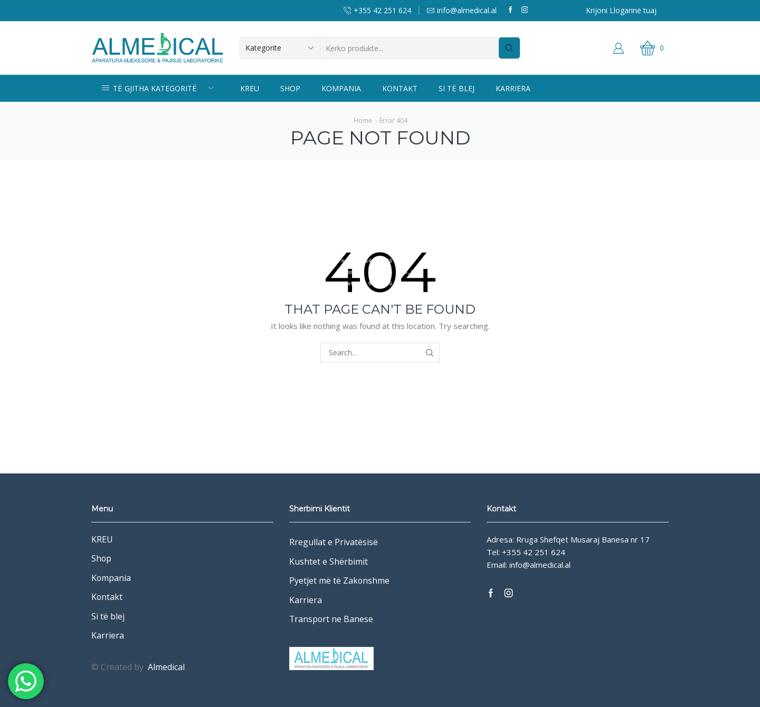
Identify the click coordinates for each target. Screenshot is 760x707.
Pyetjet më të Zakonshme (339, 580)
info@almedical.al (540, 564)
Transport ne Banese (331, 619)
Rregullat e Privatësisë (333, 542)
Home (363, 120)
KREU (249, 88)
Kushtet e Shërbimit (328, 561)
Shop (290, 88)
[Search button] (509, 48)
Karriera (513, 88)
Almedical (166, 667)
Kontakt (399, 88)
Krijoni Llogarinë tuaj (621, 10)
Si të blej (456, 88)
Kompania (341, 88)
